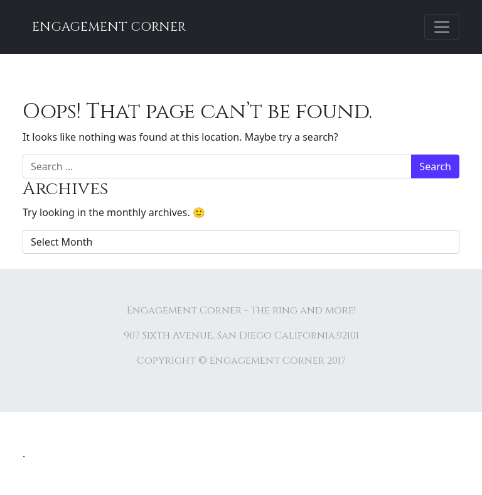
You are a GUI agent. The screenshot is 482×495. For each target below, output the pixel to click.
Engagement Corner (109, 26)
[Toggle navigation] (441, 27)
